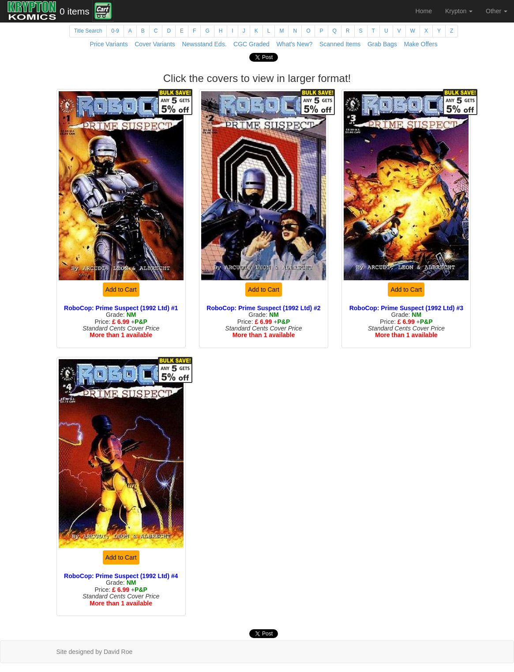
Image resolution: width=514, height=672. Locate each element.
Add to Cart (121, 289)
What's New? (294, 44)
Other (496, 11)
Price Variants (109, 44)
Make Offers (420, 44)
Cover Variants (155, 44)
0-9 (115, 31)
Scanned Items (339, 44)
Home (424, 11)
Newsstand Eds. (204, 44)
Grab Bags (382, 44)
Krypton (459, 11)
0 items (75, 11)
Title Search (88, 31)
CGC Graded (251, 44)
